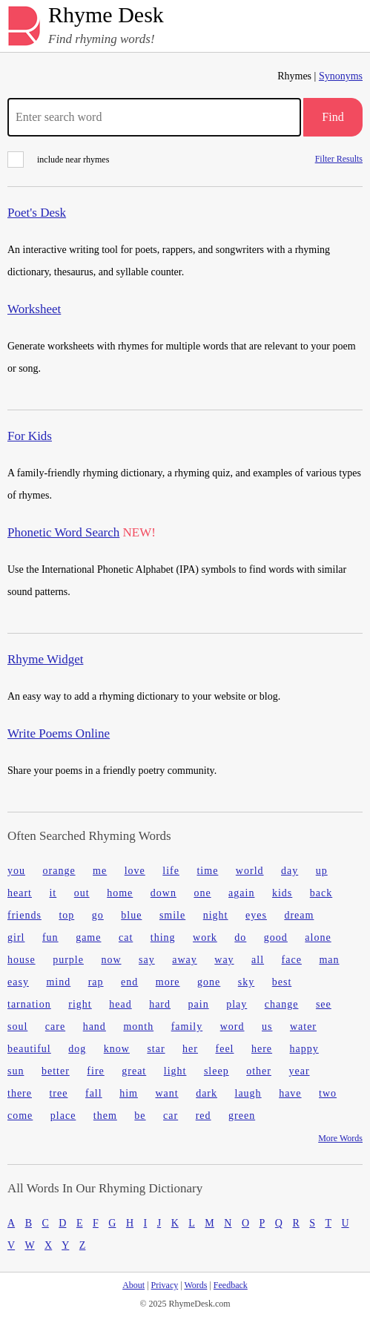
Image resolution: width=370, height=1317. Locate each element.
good (276, 937)
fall (93, 1093)
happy (304, 1048)
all (257, 959)
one (202, 893)
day (289, 870)
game (88, 937)
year (298, 1071)
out (82, 893)
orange (59, 870)
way (224, 959)
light (175, 1071)
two (328, 1093)
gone (208, 982)
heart (19, 893)
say (147, 959)
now (111, 959)
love (135, 870)
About (133, 1285)
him (128, 1093)
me (100, 870)
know (117, 1048)
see (323, 1004)
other (258, 1071)
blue (131, 915)
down (163, 893)
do (240, 937)
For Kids (29, 436)
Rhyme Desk (106, 15)
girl (15, 937)
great (134, 1071)
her (190, 1048)
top (66, 915)
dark (206, 1093)
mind (58, 982)
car (170, 1115)
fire (95, 1071)
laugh (248, 1093)
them (105, 1115)
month (138, 1026)
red (203, 1115)
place (63, 1115)
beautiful (29, 1048)
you (16, 870)
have (290, 1093)
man (329, 959)
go (98, 915)
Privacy (165, 1285)
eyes (256, 915)
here (261, 1048)
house (21, 959)
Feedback (231, 1285)
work (205, 937)
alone (318, 937)
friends (24, 915)
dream (299, 915)
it (52, 893)
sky (246, 982)
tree (58, 1093)
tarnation (29, 1004)
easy (18, 982)
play (236, 1004)
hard (160, 1004)
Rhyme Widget (45, 659)
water (303, 1026)
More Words (340, 1138)
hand (94, 1026)
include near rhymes (58, 159)
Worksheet (34, 309)
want (166, 1093)
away (184, 959)
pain (198, 1004)
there (19, 1093)
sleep (216, 1071)
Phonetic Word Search (63, 532)
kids (282, 893)
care (55, 1026)
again (241, 893)
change (282, 1004)
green (241, 1115)
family (187, 1026)
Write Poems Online (58, 733)
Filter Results (339, 158)
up (322, 870)
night (215, 915)
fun (50, 937)
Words (195, 1285)
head (120, 1004)
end (129, 982)
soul (17, 1026)
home (120, 893)
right (79, 1004)
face (292, 959)
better (56, 1071)
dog (77, 1048)
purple (68, 959)
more (168, 982)
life (170, 870)
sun (15, 1071)
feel (225, 1048)
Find (332, 117)
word (232, 1026)
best (282, 982)
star (156, 1048)
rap (96, 982)
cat (126, 937)
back (321, 893)
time (207, 870)
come (20, 1115)
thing (163, 937)
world (250, 870)
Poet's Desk (36, 213)
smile (172, 915)
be (139, 1115)
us (267, 1026)
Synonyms (341, 76)
